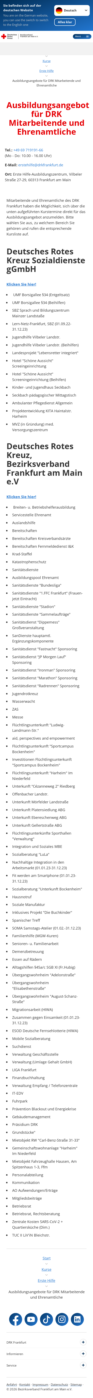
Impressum (40, 1384)
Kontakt (24, 1384)
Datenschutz (59, 1384)
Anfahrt (11, 1384)
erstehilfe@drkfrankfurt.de (40, 164)
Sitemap (76, 1384)
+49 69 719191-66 (28, 149)
